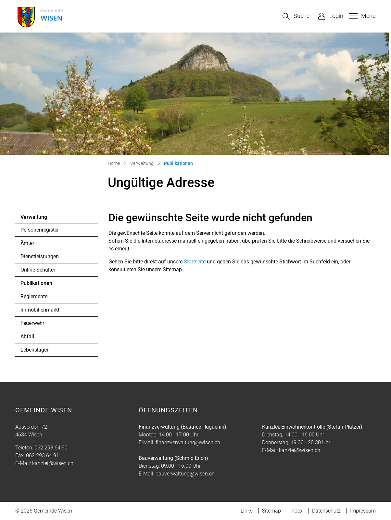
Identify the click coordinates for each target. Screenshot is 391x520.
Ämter (27, 243)
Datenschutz (326, 511)
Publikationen (38, 285)
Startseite (195, 262)
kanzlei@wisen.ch (52, 463)
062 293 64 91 (42, 455)
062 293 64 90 (51, 448)
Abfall (27, 336)
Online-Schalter (37, 270)
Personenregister (39, 230)
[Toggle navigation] (361, 16)
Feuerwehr (32, 323)
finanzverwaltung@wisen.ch (188, 442)
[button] (296, 16)
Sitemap (271, 511)
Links (247, 511)
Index (296, 511)
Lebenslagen (35, 350)
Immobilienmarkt (39, 310)
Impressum (363, 511)
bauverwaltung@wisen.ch (185, 474)
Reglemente (33, 296)
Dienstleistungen (39, 256)
